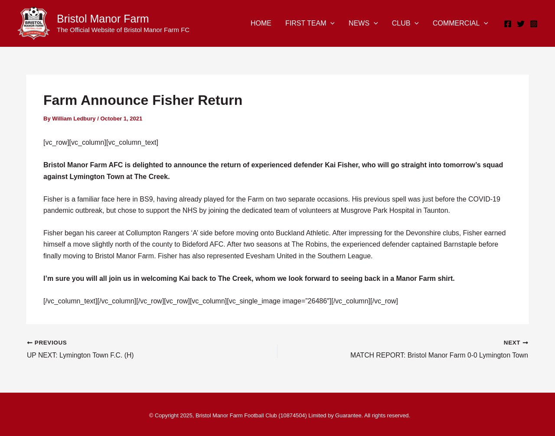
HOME (261, 23)
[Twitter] (521, 24)
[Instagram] (534, 24)
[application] (330, 23)
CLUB (405, 23)
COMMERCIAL (460, 23)
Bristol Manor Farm (103, 19)
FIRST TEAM (310, 23)
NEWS (363, 23)
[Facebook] (508, 24)
